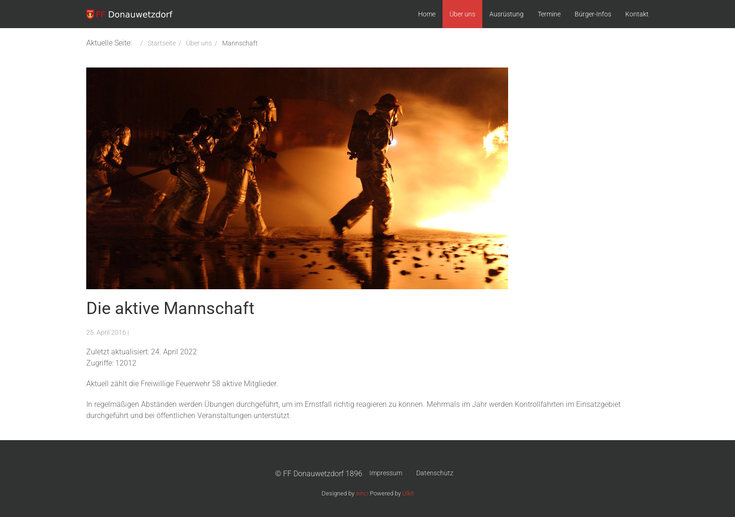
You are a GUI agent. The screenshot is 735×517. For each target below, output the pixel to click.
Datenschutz (434, 473)
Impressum (385, 473)
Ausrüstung (506, 14)
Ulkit (408, 493)
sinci (362, 493)
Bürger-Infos (593, 14)
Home (426, 14)
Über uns (462, 14)
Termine (549, 14)
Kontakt (637, 14)
